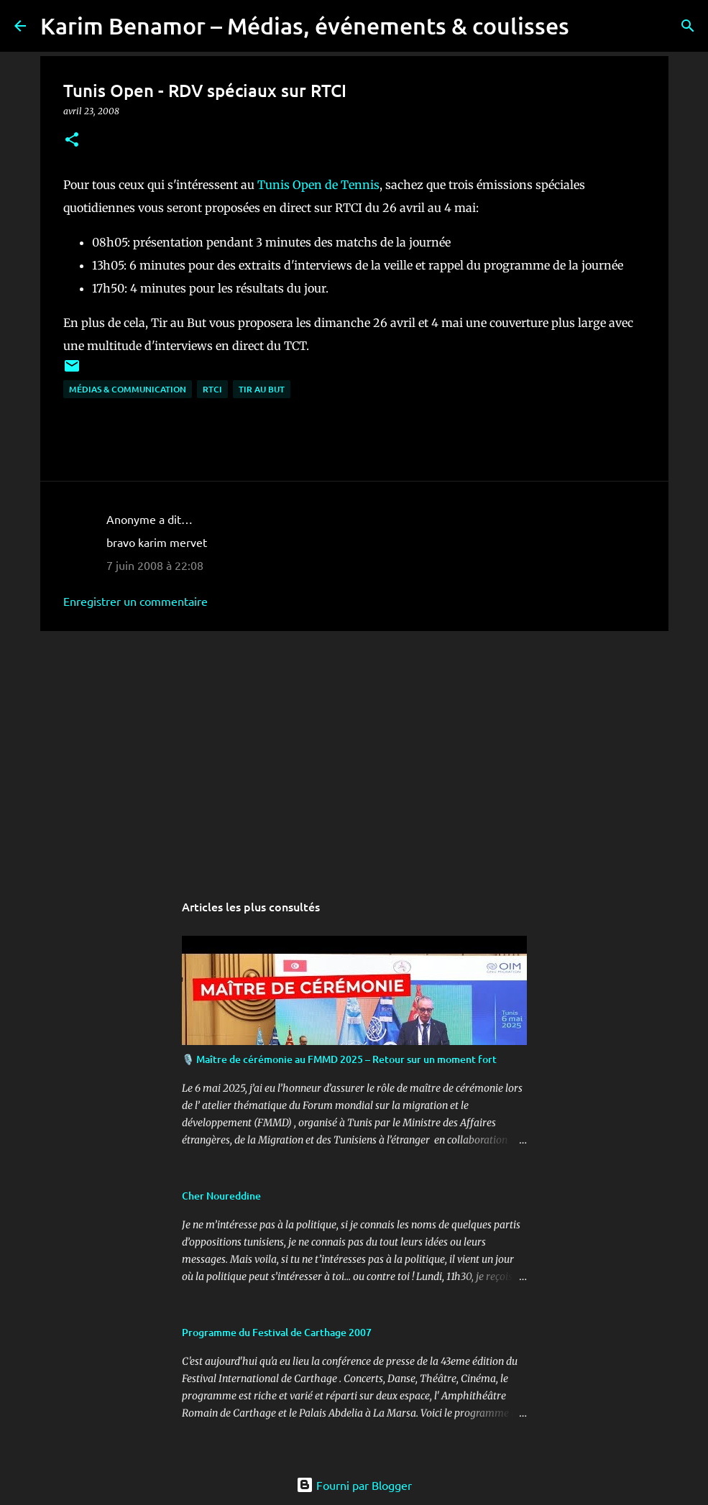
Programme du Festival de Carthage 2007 (277, 1332)
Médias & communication (127, 389)
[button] (72, 140)
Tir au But (262, 389)
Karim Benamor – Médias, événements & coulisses (304, 25)
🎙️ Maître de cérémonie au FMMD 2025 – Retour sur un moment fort (339, 1059)
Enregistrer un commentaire (135, 601)
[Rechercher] (589, 26)
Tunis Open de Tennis (318, 185)
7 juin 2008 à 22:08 (154, 565)
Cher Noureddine (221, 1195)
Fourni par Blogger (354, 1485)
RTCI (212, 389)
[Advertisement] (354, 753)
